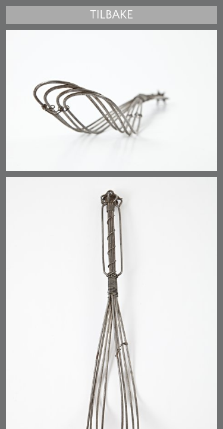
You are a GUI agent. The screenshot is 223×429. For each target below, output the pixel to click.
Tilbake (111, 14)
